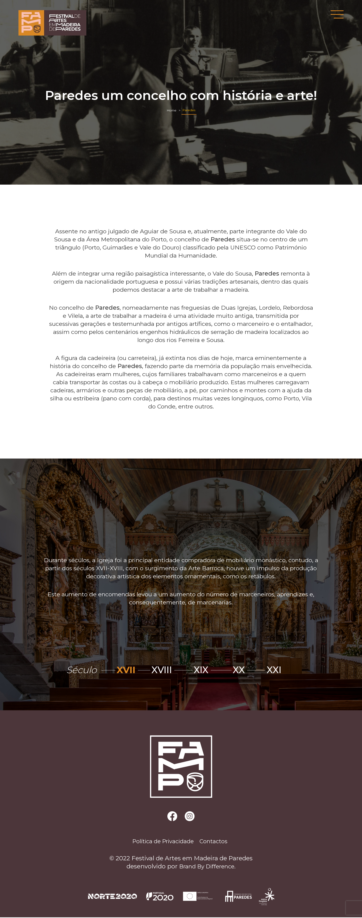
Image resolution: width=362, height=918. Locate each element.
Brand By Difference (207, 867)
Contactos (217, 842)
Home (171, 110)
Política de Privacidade (160, 842)
